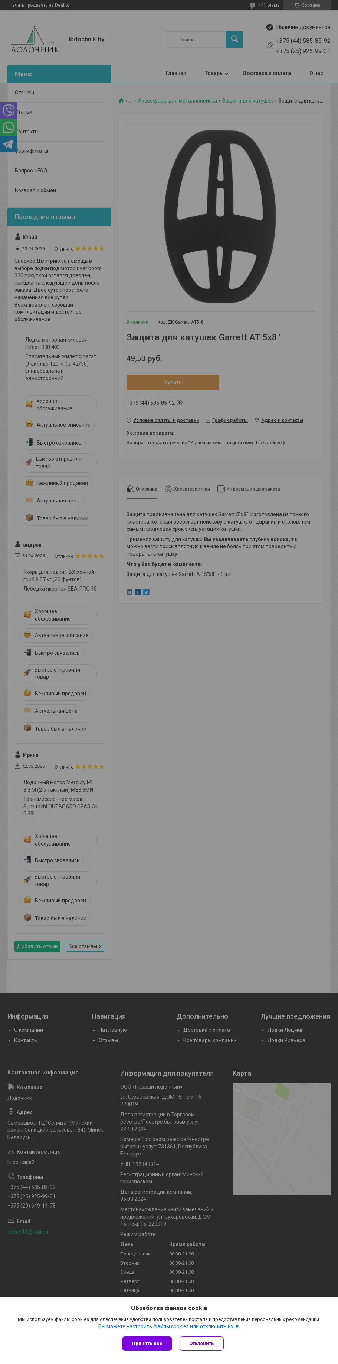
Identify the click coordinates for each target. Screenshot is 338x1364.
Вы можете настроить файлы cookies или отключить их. (166, 1326)
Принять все (147, 1343)
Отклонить (201, 1343)
